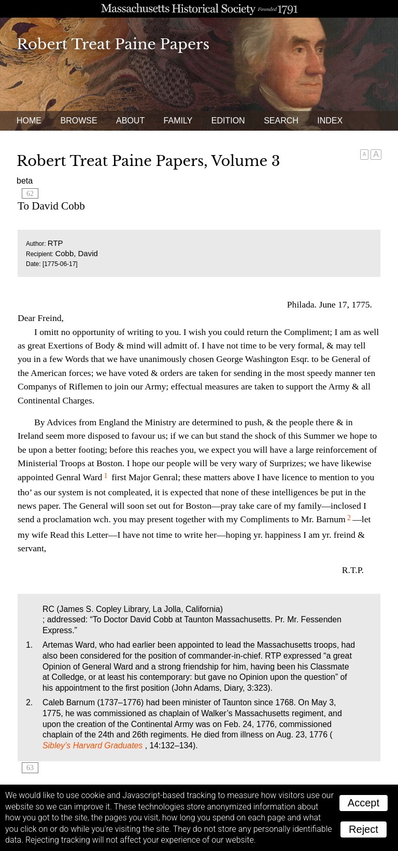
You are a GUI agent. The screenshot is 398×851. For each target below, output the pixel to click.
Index (330, 120)
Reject (363, 829)
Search (281, 120)
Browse (78, 120)
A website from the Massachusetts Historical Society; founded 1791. (199, 9)
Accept (363, 802)
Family (178, 120)
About (130, 120)
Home (29, 120)
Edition (228, 120)
